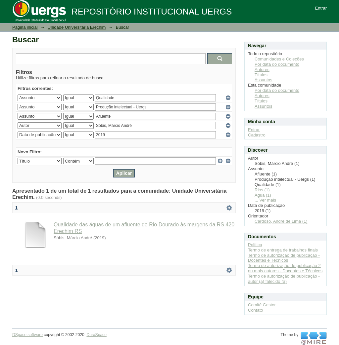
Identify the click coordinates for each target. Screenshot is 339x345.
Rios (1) (262, 189)
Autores (262, 69)
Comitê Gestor (262, 304)
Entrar (321, 8)
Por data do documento (277, 64)
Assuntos (263, 79)
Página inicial (25, 27)
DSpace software (27, 334)
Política (255, 244)
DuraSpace (96, 334)
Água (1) (263, 195)
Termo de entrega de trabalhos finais (283, 250)
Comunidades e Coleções (279, 59)
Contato (255, 310)
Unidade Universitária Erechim (77, 27)
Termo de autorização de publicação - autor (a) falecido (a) (284, 279)
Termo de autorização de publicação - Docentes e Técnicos (284, 258)
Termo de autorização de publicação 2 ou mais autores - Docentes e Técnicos (285, 268)
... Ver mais (265, 200)
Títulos (261, 74)
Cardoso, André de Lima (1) (281, 221)
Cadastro (257, 135)
